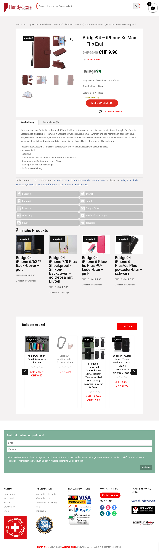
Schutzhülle (132, 180)
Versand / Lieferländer (46, 494)
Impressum (41, 511)
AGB (38, 507)
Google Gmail (90, 208)
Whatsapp (24, 215)
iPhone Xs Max (34, 184)
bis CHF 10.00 (98, 180)
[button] (71, 39)
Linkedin (24, 208)
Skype (23, 222)
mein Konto (9, 494)
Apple (31, 24)
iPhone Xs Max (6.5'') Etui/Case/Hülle (82, 24)
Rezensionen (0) (51, 122)
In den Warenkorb (102, 103)
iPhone (39, 24)
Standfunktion (50, 184)
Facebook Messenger (93, 215)
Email (86, 201)
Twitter (86, 193)
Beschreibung (27, 122)
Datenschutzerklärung (46, 502)
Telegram (87, 222)
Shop (24, 24)
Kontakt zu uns (110, 495)
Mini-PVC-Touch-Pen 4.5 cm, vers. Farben (65, 359)
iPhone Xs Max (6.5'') (53, 24)
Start (18, 24)
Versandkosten (93, 59)
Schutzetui (21, 184)
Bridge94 (79, 184)
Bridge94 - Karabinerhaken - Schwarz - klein (93, 359)
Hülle (122, 180)
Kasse (7, 502)
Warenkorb (9, 498)
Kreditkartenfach (66, 184)
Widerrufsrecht (43, 498)
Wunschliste (9, 507)
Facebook (24, 193)
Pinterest (24, 201)
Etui (86, 184)
